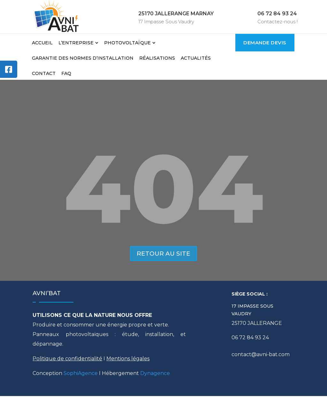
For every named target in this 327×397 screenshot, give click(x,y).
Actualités (196, 58)
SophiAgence (81, 374)
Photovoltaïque (127, 43)
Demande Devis (264, 43)
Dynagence (155, 374)
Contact (44, 73)
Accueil (42, 43)
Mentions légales (127, 359)
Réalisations (157, 58)
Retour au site (163, 254)
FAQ (66, 73)
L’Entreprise (76, 43)
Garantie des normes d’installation (82, 58)
